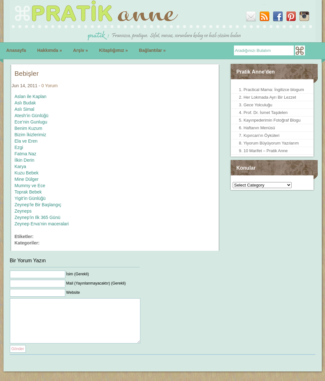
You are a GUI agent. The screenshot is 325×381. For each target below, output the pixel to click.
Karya (20, 166)
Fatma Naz (25, 153)
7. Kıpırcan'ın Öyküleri (259, 135)
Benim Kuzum (28, 128)
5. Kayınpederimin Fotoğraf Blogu (270, 120)
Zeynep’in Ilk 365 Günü (37, 217)
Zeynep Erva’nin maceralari (42, 223)
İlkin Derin (24, 160)
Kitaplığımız (113, 50)
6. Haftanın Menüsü (257, 127)
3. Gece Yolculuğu (255, 104)
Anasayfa (16, 50)
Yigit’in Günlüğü (30, 198)
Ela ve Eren (26, 141)
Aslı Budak (25, 102)
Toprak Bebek (28, 191)
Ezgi (19, 147)
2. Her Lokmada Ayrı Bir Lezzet (267, 97)
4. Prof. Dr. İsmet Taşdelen (263, 112)
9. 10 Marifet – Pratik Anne (263, 150)
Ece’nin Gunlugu (31, 121)
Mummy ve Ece (30, 185)
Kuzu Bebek (27, 172)
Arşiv (80, 50)
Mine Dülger (27, 179)
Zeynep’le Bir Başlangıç (38, 204)
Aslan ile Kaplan (30, 96)
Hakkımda (49, 50)
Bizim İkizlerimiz (30, 134)
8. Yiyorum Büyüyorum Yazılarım (269, 143)
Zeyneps (23, 211)
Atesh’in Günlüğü (32, 115)
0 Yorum (49, 85)
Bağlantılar (152, 50)
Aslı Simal (24, 109)
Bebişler (27, 73)
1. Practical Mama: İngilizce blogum (271, 89)
